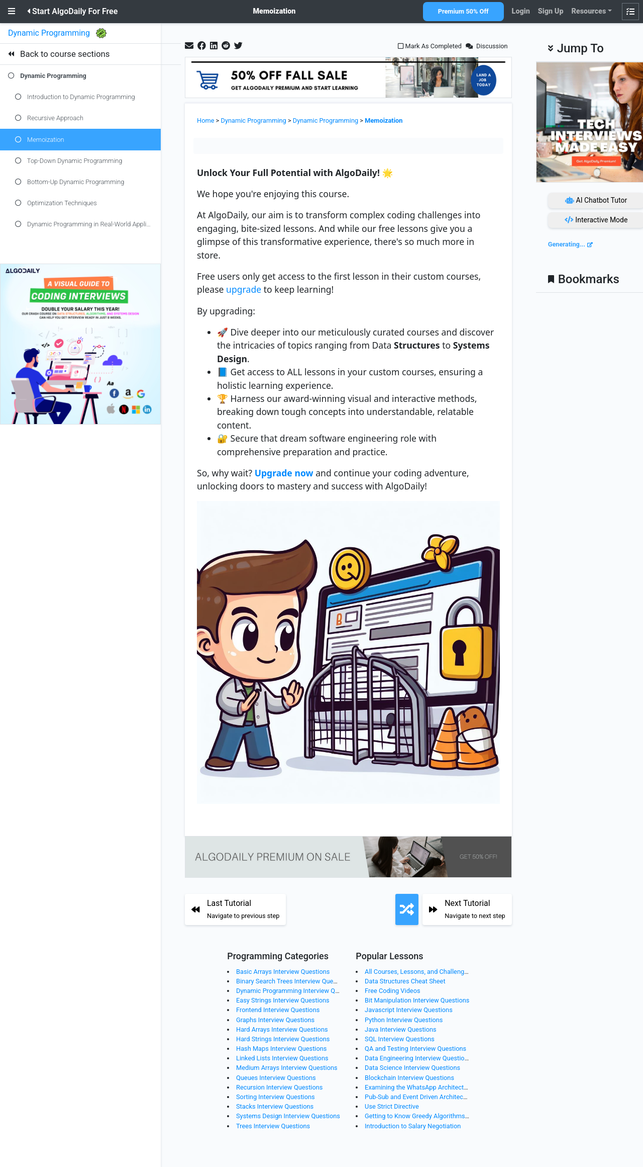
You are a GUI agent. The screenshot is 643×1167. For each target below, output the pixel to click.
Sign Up (551, 11)
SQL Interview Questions (400, 1039)
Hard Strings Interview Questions (283, 1039)
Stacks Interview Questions (274, 1106)
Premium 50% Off (463, 11)
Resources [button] (588, 11)
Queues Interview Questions (276, 1077)
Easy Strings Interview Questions (283, 1000)
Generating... (566, 244)
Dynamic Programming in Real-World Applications (88, 224)
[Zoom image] (348, 656)
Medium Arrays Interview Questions (287, 1067)
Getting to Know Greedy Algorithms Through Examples (442, 1116)
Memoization (39, 139)
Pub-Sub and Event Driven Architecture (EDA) (428, 1097)
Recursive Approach (49, 118)
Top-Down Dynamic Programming (68, 160)
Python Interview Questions (404, 1020)
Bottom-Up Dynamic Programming (69, 182)
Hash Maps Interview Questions (281, 1048)
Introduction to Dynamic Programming (75, 97)
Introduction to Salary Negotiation (413, 1126)
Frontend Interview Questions (277, 1010)
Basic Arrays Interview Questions (283, 971)
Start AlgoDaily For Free (72, 11)
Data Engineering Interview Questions (418, 1058)
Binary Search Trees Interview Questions (293, 981)
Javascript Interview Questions (409, 1010)
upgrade (243, 289)
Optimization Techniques (56, 203)
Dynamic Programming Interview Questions (298, 990)
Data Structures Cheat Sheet (405, 981)
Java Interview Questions (401, 1029)
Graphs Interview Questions (275, 1020)
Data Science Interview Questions (412, 1067)
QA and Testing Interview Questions (415, 1048)
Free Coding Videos (392, 990)
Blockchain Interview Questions (409, 1077)
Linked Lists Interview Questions (282, 1058)
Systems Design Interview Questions (288, 1116)
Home (205, 120)
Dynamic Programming (50, 33)
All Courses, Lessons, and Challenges (418, 971)
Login (521, 11)
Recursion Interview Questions (279, 1087)
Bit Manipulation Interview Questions (417, 1000)
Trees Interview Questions (273, 1126)
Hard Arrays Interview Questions (282, 1029)
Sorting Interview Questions (275, 1097)
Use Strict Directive (392, 1106)
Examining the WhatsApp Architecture (419, 1087)
